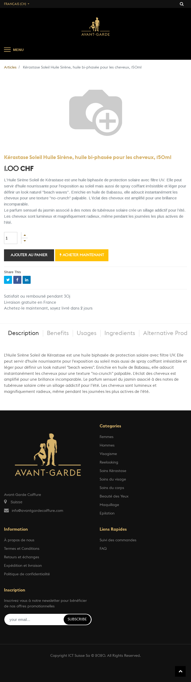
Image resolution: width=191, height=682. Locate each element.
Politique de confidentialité (27, 574)
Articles (10, 67)
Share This (12, 272)
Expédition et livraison (23, 566)
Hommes (107, 445)
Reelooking (109, 462)
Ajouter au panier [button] (29, 255)
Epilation (107, 513)
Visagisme (108, 454)
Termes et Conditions (21, 549)
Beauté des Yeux (114, 496)
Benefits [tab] (58, 333)
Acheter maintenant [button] (82, 255)
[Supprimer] (24, 241)
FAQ (103, 549)
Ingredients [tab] (119, 333)
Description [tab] (23, 333)
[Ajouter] (24, 235)
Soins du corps (112, 488)
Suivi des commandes (118, 540)
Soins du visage (113, 479)
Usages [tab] (86, 333)
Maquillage (109, 505)
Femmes (106, 437)
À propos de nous (19, 540)
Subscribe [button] (77, 619)
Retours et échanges (21, 557)
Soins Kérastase (113, 471)
